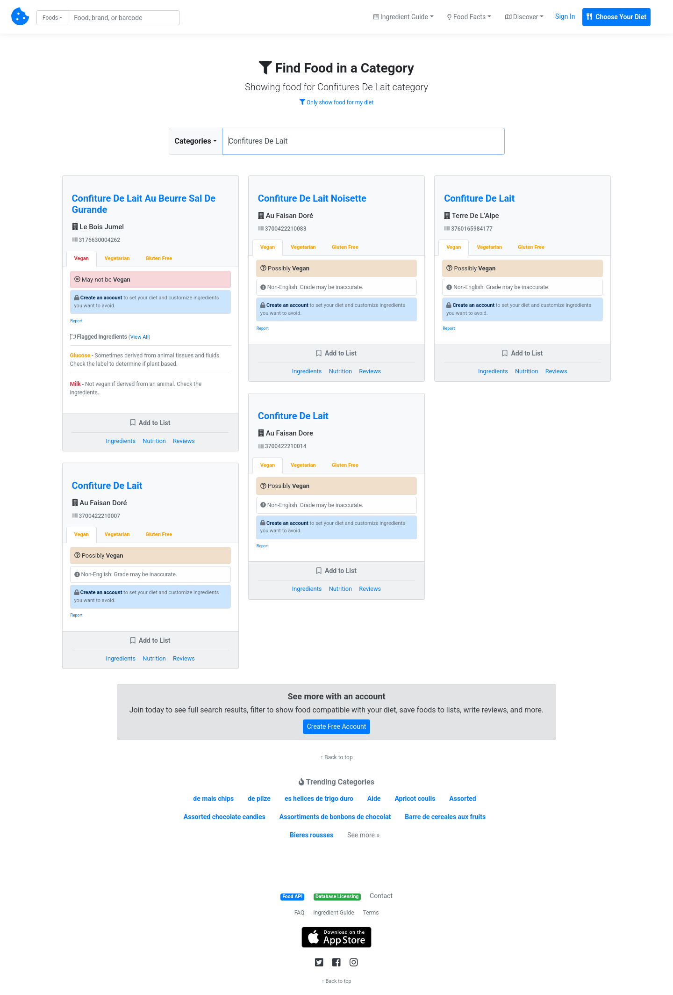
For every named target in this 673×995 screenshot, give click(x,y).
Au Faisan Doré (99, 503)
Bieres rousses (311, 835)
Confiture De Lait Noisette (312, 198)
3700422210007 (96, 516)
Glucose (80, 355)
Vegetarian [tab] (117, 258)
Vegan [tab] (81, 258)
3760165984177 (468, 228)
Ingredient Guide (333, 912)
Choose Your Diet (616, 17)
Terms (371, 912)
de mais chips (213, 798)
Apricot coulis (414, 798)
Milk (75, 384)
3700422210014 (282, 446)
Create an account (101, 298)
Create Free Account (336, 726)
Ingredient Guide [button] (400, 17)
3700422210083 (282, 228)
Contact (381, 896)
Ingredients (121, 440)
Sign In (565, 16)
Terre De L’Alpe (471, 215)
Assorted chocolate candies (224, 817)
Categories (193, 141)
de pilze (259, 798)
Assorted (462, 798)
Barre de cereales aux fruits (445, 817)
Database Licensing (336, 896)
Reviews (184, 440)
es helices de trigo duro (319, 798)
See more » (363, 835)
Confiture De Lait (107, 485)
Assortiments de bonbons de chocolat (335, 817)
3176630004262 (96, 240)
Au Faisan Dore (285, 433)
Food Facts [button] (466, 17)
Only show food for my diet (336, 102)
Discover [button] (521, 17)
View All (139, 337)
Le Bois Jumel (98, 227)
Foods (50, 18)
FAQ (299, 912)
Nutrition (154, 440)
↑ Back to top (336, 757)
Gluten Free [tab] (158, 258)
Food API (292, 896)
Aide (374, 798)
